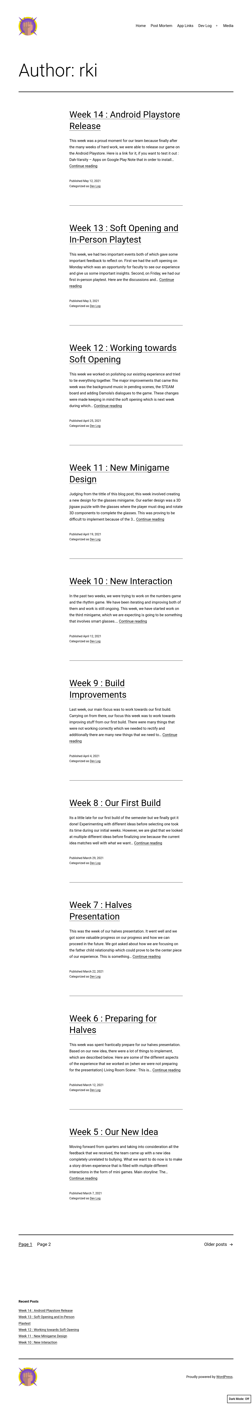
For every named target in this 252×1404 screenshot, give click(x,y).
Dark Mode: (239, 1399)
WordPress (224, 1377)
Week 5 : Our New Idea (113, 1132)
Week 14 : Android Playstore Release (46, 1310)
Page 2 (44, 1244)
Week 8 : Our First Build (115, 803)
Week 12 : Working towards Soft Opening (49, 1330)
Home (141, 25)
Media (228, 25)
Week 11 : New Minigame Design (43, 1336)
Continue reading (83, 166)
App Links (185, 25)
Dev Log (205, 25)
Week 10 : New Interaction (121, 581)
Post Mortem (161, 25)
